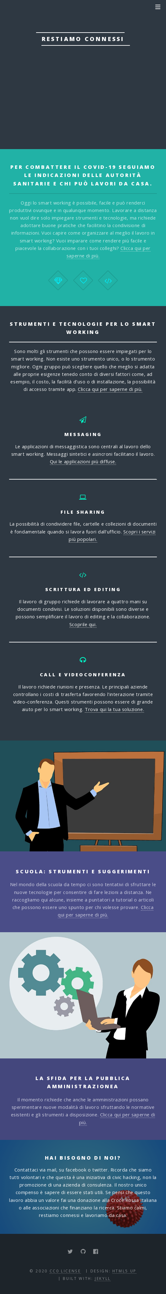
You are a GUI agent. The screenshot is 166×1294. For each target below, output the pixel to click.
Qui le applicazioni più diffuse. (83, 461)
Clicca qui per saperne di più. (110, 389)
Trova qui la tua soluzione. (114, 709)
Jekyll (103, 1278)
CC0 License (65, 1270)
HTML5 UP (124, 1270)
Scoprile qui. (83, 624)
